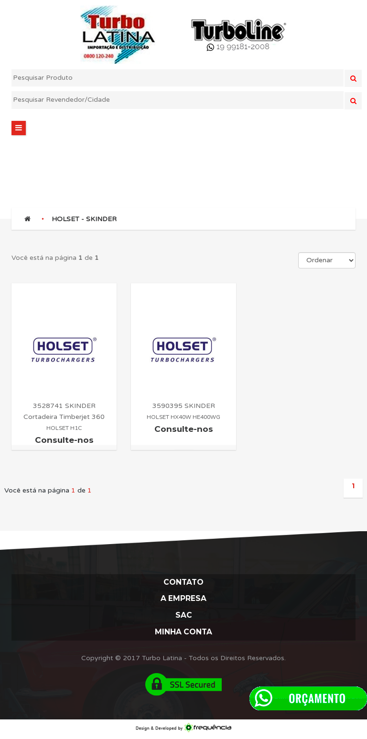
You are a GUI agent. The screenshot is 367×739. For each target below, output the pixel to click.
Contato (183, 583)
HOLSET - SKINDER (84, 219)
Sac (183, 617)
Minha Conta (183, 635)
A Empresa (184, 600)
